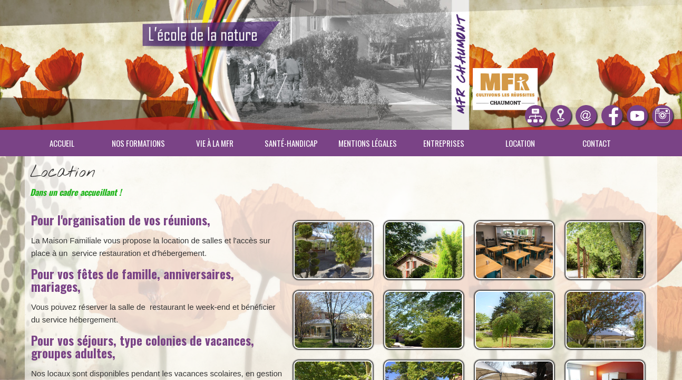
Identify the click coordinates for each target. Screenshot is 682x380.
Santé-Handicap (291, 143)
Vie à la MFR (214, 143)
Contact (596, 143)
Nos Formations (138, 143)
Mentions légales (367, 143)
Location (520, 143)
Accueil (62, 143)
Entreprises (443, 143)
